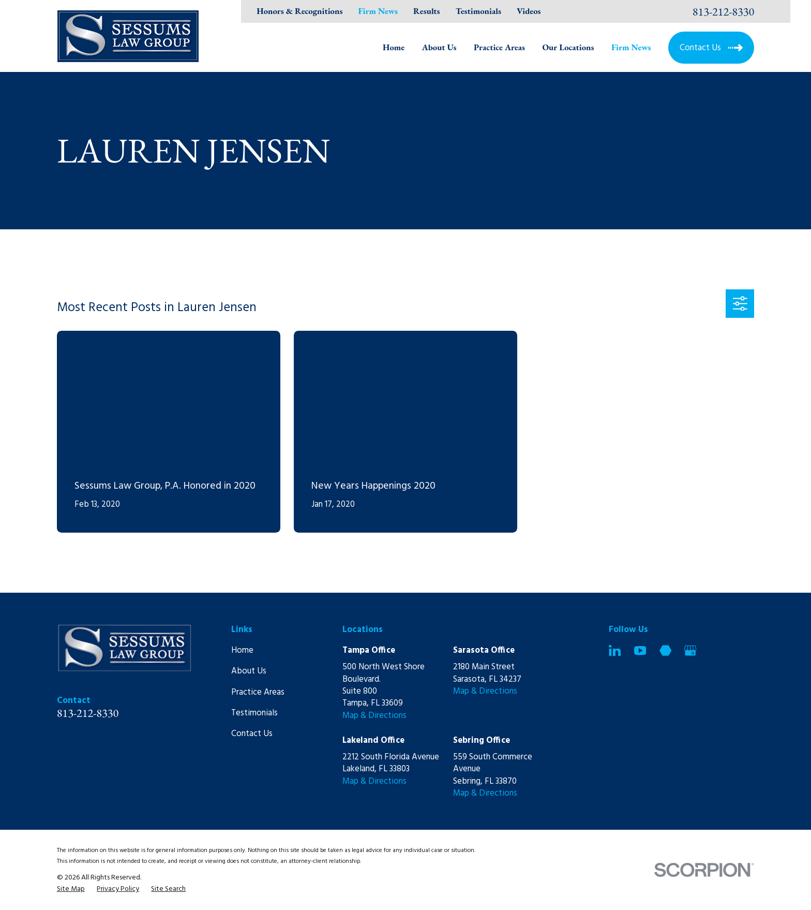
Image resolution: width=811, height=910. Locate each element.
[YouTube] (640, 650)
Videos (528, 11)
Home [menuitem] (393, 47)
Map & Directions (374, 716)
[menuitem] (71, 889)
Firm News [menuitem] (631, 47)
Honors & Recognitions (299, 11)
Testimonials (478, 11)
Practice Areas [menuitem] (499, 47)
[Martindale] (665, 650)
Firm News (378, 11)
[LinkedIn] (615, 650)
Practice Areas (257, 692)
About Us (248, 671)
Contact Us (252, 734)
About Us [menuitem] (439, 47)
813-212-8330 (724, 11)
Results (426, 11)
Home (242, 650)
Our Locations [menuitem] (568, 47)
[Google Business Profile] (690, 650)
